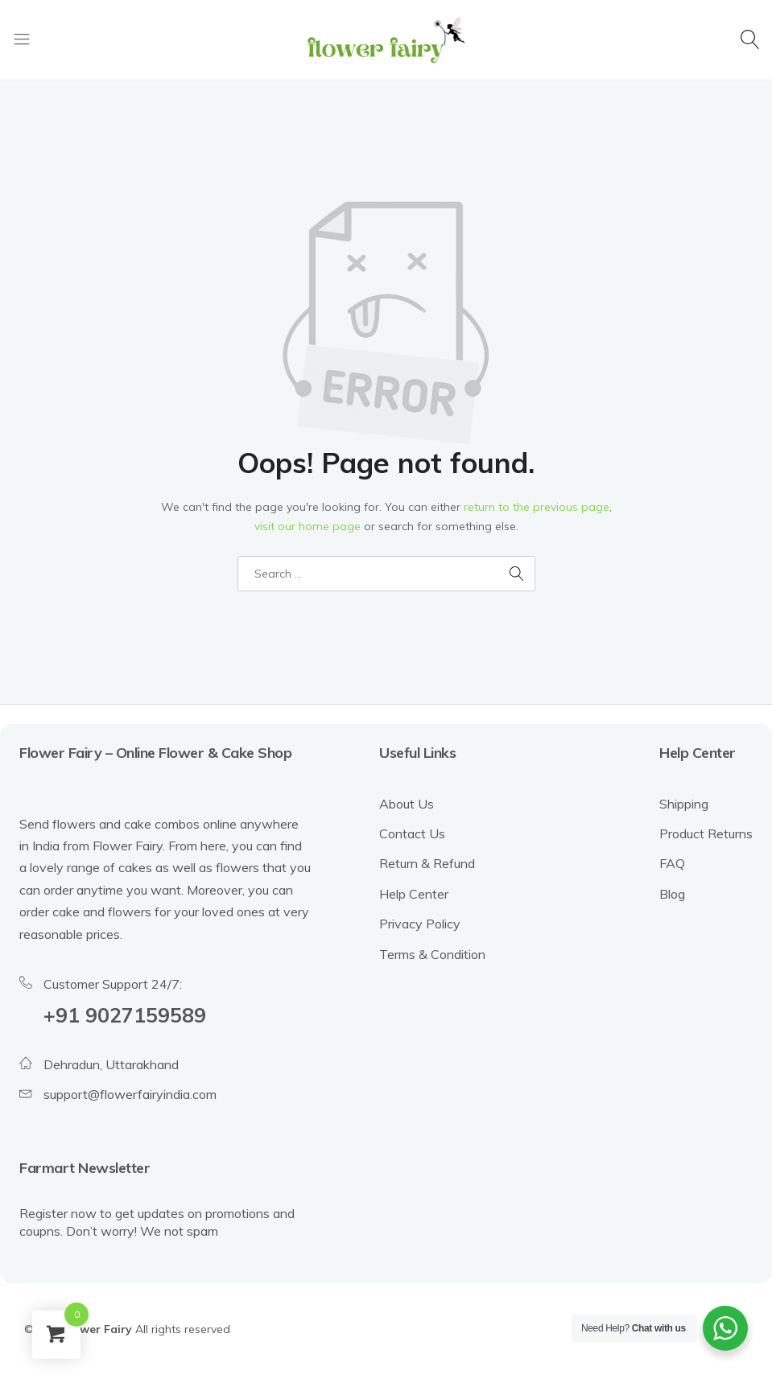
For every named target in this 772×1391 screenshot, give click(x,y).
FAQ (672, 863)
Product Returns (706, 833)
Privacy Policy (419, 924)
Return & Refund (427, 863)
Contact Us (412, 833)
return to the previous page (536, 507)
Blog (672, 894)
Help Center (413, 894)
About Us (406, 804)
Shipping (683, 804)
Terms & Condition (432, 954)
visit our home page (307, 526)
